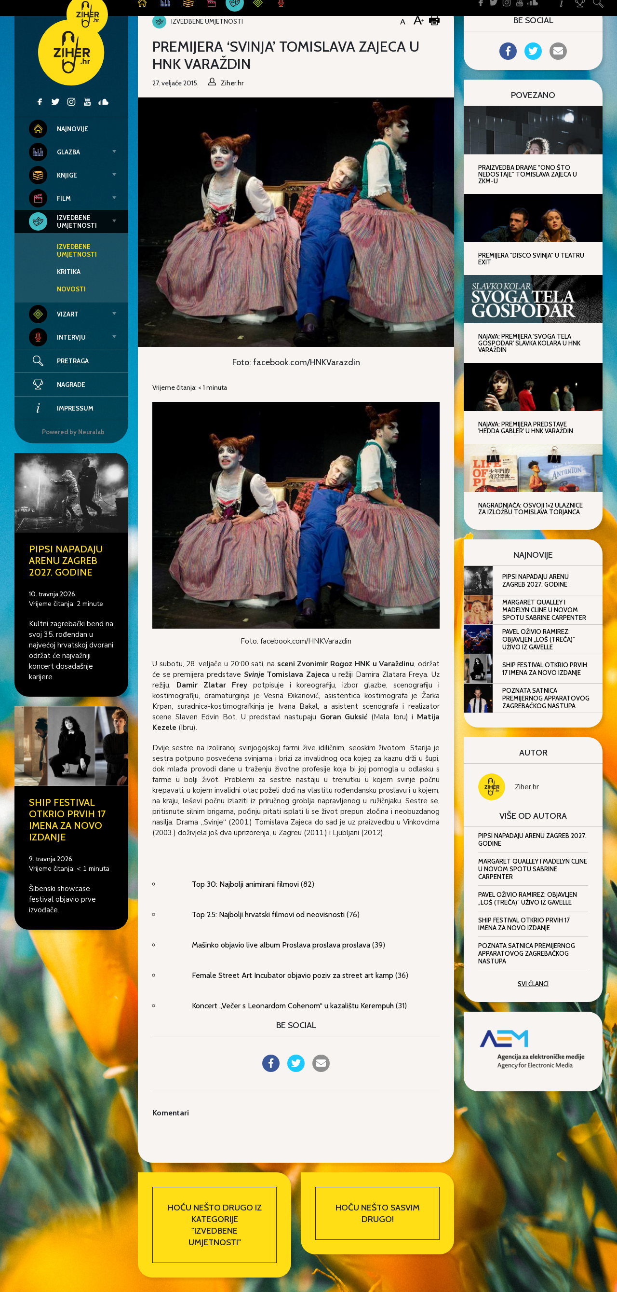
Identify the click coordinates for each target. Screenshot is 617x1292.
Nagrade (57, 384)
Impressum (61, 408)
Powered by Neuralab (73, 432)
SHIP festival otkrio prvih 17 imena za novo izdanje (67, 820)
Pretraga (73, 361)
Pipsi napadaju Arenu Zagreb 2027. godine (66, 560)
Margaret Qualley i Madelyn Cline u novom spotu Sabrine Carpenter (544, 609)
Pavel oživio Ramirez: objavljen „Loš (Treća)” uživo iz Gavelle (538, 639)
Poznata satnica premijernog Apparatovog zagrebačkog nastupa (546, 698)
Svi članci (533, 984)
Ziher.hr (527, 787)
